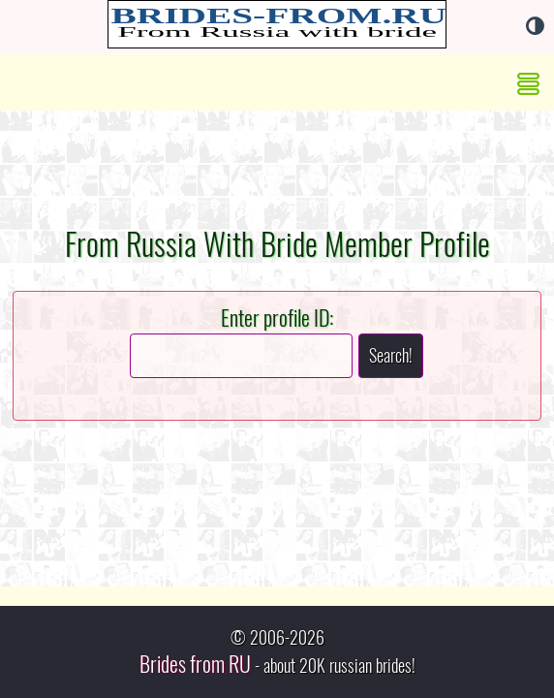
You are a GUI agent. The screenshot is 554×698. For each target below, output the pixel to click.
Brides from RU (195, 664)
